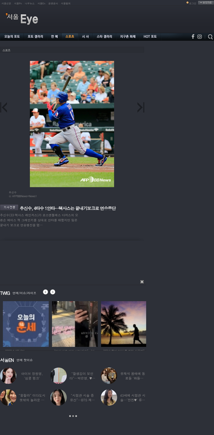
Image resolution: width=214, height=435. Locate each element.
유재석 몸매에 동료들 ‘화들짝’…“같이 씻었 (132, 378)
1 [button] (70, 416)
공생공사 (53, 3)
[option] (38, 323)
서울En (41, 3)
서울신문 (6, 3)
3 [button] (76, 416)
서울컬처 (66, 3)
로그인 (192, 3)
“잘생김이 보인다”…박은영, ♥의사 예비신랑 (82, 378)
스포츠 (6, 50)
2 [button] (73, 416)
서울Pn (18, 3)
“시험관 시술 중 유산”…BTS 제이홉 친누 (82, 400)
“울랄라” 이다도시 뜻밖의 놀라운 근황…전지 (32, 400)
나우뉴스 (29, 3)
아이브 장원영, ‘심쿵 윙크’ (32, 375)
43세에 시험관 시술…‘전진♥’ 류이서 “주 (132, 400)
